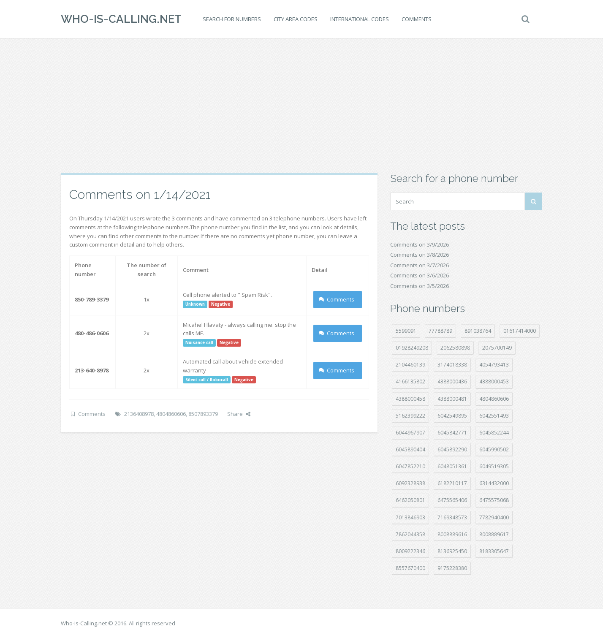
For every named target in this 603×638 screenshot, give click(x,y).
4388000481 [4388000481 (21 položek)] (452, 398)
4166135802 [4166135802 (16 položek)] (410, 381)
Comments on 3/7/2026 (419, 265)
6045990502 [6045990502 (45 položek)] (494, 449)
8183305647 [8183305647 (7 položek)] (494, 551)
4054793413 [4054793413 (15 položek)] (494, 364)
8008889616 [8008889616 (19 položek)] (452, 534)
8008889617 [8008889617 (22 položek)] (494, 534)
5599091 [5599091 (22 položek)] (406, 330)
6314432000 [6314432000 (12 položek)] (494, 483)
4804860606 (171, 414)
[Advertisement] (301, 105)
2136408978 (139, 414)
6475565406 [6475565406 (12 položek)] (452, 500)
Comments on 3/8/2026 (419, 254)
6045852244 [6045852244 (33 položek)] (494, 432)
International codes (359, 19)
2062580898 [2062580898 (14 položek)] (455, 347)
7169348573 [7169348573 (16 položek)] (452, 517)
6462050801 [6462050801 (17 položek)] (410, 500)
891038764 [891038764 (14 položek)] (477, 330)
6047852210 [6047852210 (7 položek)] (410, 466)
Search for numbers (232, 19)
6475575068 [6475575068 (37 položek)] (494, 500)
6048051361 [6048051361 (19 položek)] (452, 466)
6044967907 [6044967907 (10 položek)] (410, 432)
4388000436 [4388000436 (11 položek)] (452, 381)
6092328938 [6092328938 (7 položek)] (410, 483)
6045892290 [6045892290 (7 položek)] (452, 449)
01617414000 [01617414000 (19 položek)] (519, 330)
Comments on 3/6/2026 (419, 275)
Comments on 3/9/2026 (419, 244)
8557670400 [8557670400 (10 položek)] (410, 568)
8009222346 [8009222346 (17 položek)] (410, 551)
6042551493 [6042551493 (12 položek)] (494, 415)
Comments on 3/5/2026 (419, 286)
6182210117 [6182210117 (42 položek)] (452, 483)
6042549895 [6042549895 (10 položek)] (452, 415)
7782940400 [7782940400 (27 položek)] (494, 517)
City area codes (296, 19)
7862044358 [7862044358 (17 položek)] (410, 534)
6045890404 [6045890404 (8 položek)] (410, 449)
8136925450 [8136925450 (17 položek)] (452, 551)
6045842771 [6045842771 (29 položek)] (452, 432)
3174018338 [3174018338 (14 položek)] (452, 364)
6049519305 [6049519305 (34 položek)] (494, 466)
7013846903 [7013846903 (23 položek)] (410, 517)
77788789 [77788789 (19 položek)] (440, 330)
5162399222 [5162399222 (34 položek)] (410, 415)
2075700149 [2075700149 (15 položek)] (497, 347)
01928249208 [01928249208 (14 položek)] (412, 347)
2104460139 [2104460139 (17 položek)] (410, 364)
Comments (417, 19)
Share (238, 414)
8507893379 (203, 414)
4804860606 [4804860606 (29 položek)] (494, 398)
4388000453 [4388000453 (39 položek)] (494, 381)
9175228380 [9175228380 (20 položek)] (452, 568)
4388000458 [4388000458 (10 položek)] (410, 398)
